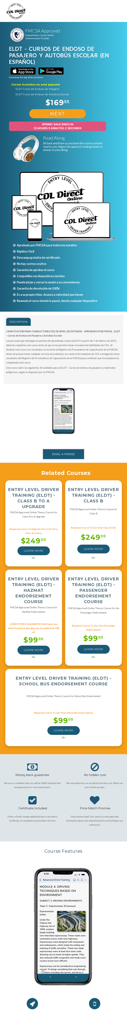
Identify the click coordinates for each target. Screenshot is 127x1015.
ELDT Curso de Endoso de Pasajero (38, 89)
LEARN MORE (34, 550)
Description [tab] (18, 321)
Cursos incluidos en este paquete (35, 84)
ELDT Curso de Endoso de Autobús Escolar (42, 94)
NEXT (57, 114)
